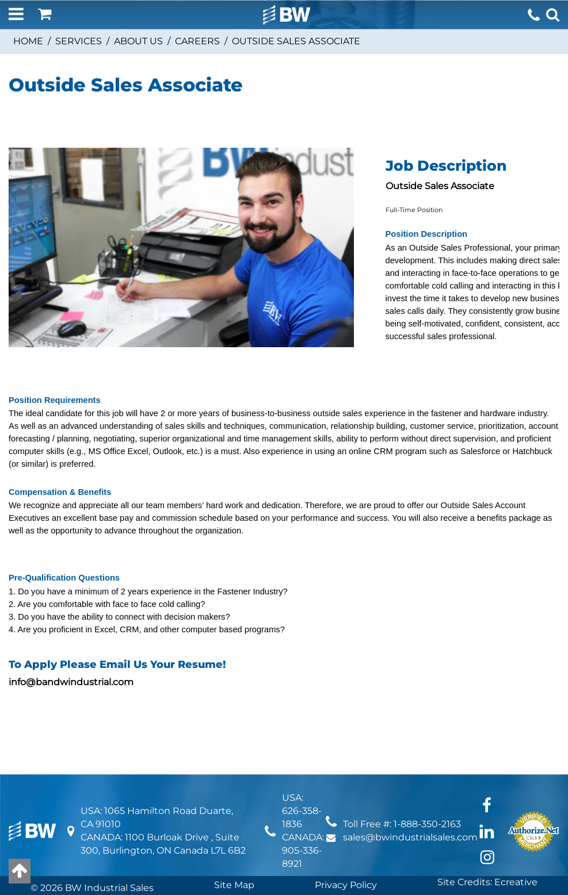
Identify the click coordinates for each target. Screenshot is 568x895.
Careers (197, 41)
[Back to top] (20, 871)
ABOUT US (138, 41)
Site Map (234, 884)
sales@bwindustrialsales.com (410, 837)
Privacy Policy (346, 884)
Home (28, 41)
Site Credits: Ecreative (487, 882)
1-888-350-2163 (427, 824)
